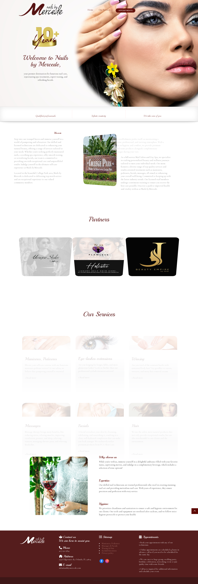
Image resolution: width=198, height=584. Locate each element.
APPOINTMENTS (123, 10)
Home (88, 9)
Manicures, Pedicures (111, 543)
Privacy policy (108, 553)
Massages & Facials (109, 546)
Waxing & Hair (108, 548)
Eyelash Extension (109, 550)
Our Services (102, 9)
